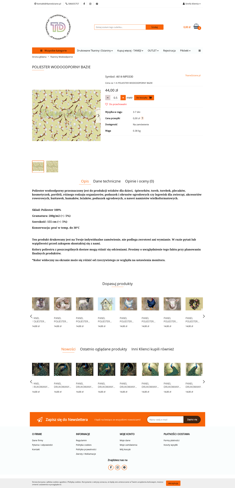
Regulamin (81, 440)
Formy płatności (172, 440)
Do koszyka (144, 97)
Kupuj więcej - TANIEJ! (130, 50)
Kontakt (36, 449)
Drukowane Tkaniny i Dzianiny (95, 50)
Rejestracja (169, 50)
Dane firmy (37, 440)
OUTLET (153, 50)
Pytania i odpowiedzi (42, 444)
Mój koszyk (125, 449)
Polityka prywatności (86, 449)
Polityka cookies (84, 444)
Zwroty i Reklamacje (86, 453)
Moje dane (125, 440)
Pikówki (185, 50)
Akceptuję (173, 483)
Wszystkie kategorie (53, 50)
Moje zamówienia (128, 444)
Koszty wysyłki (171, 444)
